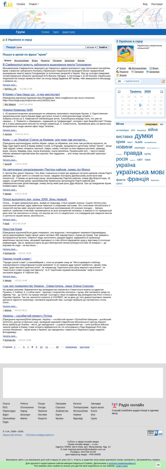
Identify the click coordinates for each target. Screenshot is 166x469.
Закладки (96, 403)
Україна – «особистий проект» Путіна (27, 315)
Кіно (93, 414)
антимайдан (122, 130)
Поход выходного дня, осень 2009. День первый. (35, 199)
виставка (124, 136)
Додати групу (69, 32)
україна (125, 165)
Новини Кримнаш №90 (18, 110)
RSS (5, 407)
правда (133, 153)
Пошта (6, 403)
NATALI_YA (9, 89)
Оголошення (27, 407)
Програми (61, 403)
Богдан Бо (9, 253)
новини (124, 147)
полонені (119, 154)
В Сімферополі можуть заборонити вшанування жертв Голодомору (47, 64)
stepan (7, 193)
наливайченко (150, 142)
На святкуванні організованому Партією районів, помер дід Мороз (46, 169)
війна (153, 129)
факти (121, 180)
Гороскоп (60, 407)
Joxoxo (7, 134)
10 (41, 347)
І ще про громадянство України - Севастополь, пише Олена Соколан (48, 286)
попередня (71, 347)
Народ (23, 411)
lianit (6, 223)
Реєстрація (157, 4)
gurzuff (7, 164)
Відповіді (78, 418)
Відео (154, 68)
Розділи (33, 4)
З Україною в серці (129, 41)
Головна (21, 4)
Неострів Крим (12, 229)
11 (46, 347)
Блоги (121, 68)
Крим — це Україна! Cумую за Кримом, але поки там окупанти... (45, 139)
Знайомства (62, 411)
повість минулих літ (153, 148)
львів (139, 142)
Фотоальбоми (137, 68)
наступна (84, 347)
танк (147, 159)
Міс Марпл (9, 104)
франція (138, 179)
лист (129, 142)
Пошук (41, 403)
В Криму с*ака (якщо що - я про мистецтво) (31, 94)
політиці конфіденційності (122, 463)
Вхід (145, 4)
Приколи (42, 411)
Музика (59, 418)
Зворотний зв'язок (12, 435)
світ (140, 159)
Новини (77, 414)
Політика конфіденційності (40, 435)
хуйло (119, 183)
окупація (139, 147)
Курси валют (97, 407)
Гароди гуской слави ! (17, 258)
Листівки (42, 414)
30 (57, 347)
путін (147, 153)
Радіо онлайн (131, 405)
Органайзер (9, 418)
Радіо (6, 422)
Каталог (77, 403)
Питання (137, 71)
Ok (158, 465)
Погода (41, 407)
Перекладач (9, 411)
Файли (23, 418)
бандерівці (141, 130)
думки (144, 135)
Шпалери (152, 71)
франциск (155, 180)
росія (122, 159)
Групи (56, 32)
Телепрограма (80, 407)
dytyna (7, 310)
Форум (121, 75)
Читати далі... (10, 85)
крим (120, 141)
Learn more (122, 466)
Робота (24, 403)
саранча (132, 160)
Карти (59, 414)
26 (119, 81)
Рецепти (122, 71)
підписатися (131, 81)
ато (133, 130)
